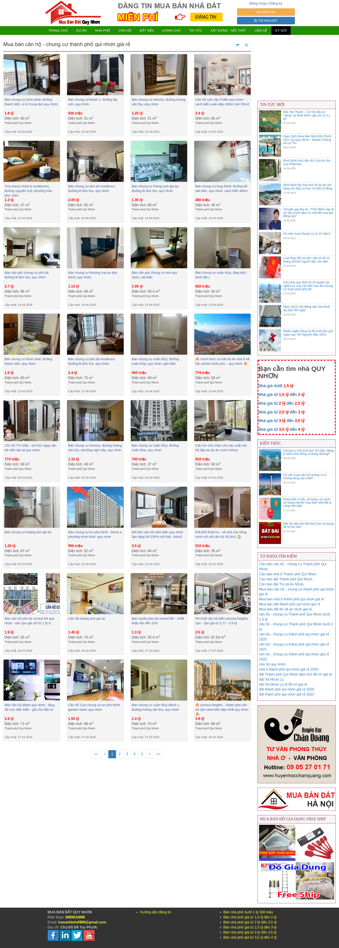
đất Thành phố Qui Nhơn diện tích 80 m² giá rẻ (295, 674)
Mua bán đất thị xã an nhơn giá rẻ (285, 609)
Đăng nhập (257, 3)
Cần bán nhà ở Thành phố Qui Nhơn (287, 574)
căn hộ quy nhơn (272, 664)
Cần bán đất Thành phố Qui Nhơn (285, 579)
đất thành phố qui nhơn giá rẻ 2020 (286, 689)
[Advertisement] (127, 801)
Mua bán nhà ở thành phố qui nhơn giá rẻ (291, 599)
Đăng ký (276, 3)
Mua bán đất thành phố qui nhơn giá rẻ (289, 604)
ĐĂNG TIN (266, 12)
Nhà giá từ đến (281, 394)
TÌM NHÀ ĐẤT (265, 20)
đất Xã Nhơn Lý (271, 679)
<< (96, 754)
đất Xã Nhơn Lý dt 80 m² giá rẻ (283, 684)
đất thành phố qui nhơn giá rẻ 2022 (286, 694)
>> (158, 754)
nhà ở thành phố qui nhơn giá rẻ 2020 (288, 669)
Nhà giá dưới (275, 386)
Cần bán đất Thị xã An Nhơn (281, 584)
